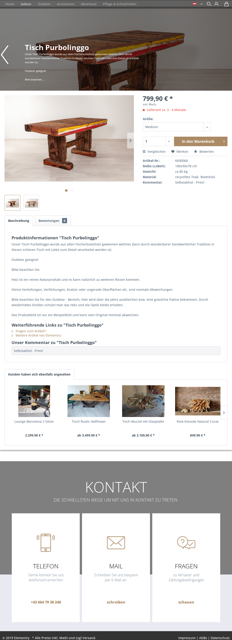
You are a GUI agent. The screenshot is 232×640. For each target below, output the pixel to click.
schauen (186, 602)
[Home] (9, 4)
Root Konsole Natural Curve (198, 421)
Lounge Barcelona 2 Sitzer (34, 421)
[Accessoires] (66, 4)
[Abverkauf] (89, 4)
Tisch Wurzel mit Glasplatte (143, 421)
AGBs (203, 638)
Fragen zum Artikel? (29, 331)
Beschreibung (18, 220)
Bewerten (204, 151)
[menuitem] (215, 4)
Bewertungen (53, 220)
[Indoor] (26, 4)
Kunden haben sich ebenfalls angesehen (39, 374)
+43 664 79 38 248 (46, 602)
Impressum (187, 638)
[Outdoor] (44, 4)
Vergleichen (154, 151)
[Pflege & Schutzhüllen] (120, 4)
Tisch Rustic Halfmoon (89, 421)
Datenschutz (220, 638)
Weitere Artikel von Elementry (36, 335)
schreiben (116, 602)
